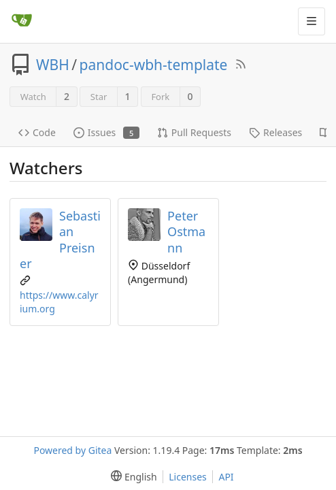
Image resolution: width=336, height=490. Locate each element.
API (225, 476)
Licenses (188, 476)
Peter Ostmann (186, 231)
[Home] (22, 21)
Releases (275, 132)
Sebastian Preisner (60, 239)
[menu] (130, 476)
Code (37, 132)
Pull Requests (194, 132)
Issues (106, 132)
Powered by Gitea (72, 450)
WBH (52, 64)
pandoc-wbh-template (154, 64)
